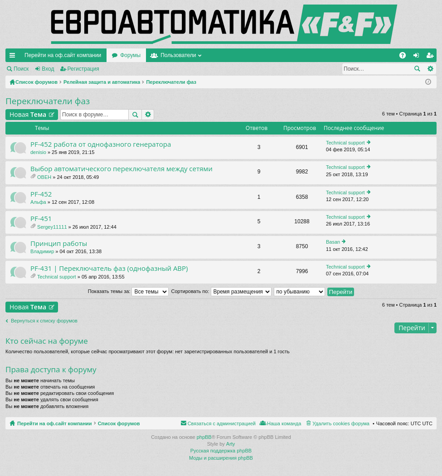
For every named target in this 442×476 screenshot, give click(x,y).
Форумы (130, 55)
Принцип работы (58, 243)
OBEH (44, 177)
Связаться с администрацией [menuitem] (222, 423)
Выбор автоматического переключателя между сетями (121, 168)
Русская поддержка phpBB (221, 450)
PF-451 (41, 218)
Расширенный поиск (430, 68)
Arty (230, 444)
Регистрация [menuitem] (432, 57)
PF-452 (41, 194)
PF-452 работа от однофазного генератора (100, 144)
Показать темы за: (128, 291)
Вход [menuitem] (418, 57)
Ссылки (14, 57)
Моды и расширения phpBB (221, 458)
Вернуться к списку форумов (44, 320)
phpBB (204, 437)
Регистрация (83, 69)
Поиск (21, 69)
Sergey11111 (52, 227)
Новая (28, 114)
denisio (38, 152)
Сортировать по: (221, 291)
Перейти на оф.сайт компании (62, 55)
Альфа (38, 202)
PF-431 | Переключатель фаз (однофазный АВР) (109, 268)
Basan (333, 242)
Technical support (345, 142)
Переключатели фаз (47, 101)
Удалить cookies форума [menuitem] (340, 423)
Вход (48, 69)
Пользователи (178, 55)
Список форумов (119, 423)
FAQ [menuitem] (405, 57)
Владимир (42, 251)
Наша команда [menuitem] (284, 423)
